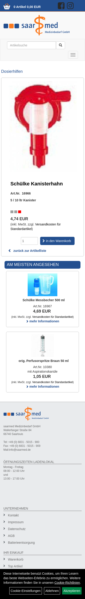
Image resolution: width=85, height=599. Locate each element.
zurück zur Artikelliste (27, 251)
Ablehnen (52, 591)
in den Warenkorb (58, 241)
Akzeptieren (71, 591)
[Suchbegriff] (31, 45)
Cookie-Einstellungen (26, 591)
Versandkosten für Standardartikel (52, 316)
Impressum (16, 522)
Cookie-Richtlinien (67, 582)
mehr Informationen (42, 321)
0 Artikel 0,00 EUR (27, 7)
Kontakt (13, 515)
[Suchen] (60, 45)
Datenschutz (17, 529)
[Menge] (29, 241)
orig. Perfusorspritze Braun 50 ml (44, 361)
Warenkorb (15, 559)
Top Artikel (15, 566)
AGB (11, 536)
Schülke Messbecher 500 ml (44, 300)
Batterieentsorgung (21, 542)
